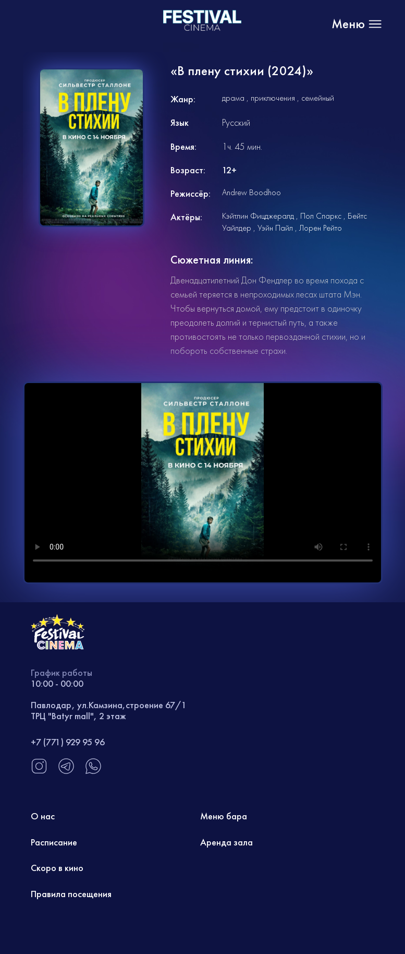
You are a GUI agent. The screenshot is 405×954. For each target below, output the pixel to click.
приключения (273, 97)
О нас (43, 816)
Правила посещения (71, 894)
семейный (317, 97)
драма (233, 97)
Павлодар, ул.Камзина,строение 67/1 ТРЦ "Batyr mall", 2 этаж (109, 710)
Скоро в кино (57, 868)
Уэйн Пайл (275, 227)
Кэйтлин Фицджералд (258, 215)
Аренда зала (226, 842)
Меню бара (223, 816)
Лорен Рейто (320, 227)
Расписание (54, 842)
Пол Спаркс (320, 215)
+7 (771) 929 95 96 (68, 742)
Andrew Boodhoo (251, 192)
